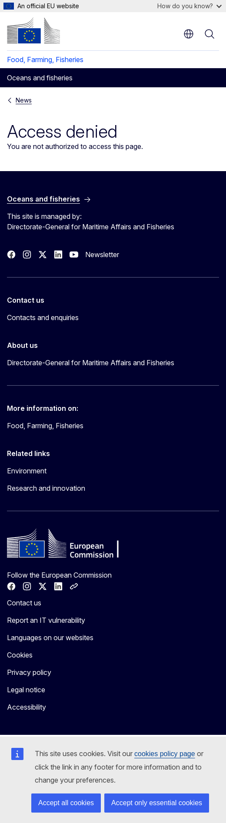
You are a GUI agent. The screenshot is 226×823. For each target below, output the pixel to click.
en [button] (188, 34)
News (24, 100)
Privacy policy (29, 672)
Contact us (24, 602)
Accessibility (26, 707)
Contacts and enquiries (43, 317)
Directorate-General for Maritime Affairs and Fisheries (90, 362)
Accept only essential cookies (156, 802)
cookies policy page (164, 753)
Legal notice (26, 689)
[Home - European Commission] (33, 30)
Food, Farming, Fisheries (45, 59)
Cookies (20, 655)
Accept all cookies (66, 802)
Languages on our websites (50, 637)
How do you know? (189, 6)
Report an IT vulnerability (46, 620)
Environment (27, 470)
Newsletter (102, 254)
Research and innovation (46, 488)
